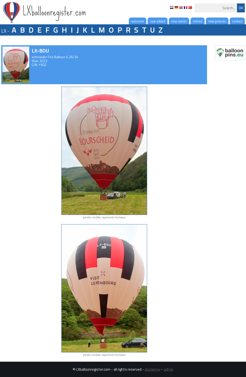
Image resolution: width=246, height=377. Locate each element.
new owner (179, 21)
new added (157, 21)
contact (237, 21)
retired (197, 21)
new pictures (217, 21)
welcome (137, 21)
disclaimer (153, 369)
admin (168, 369)
